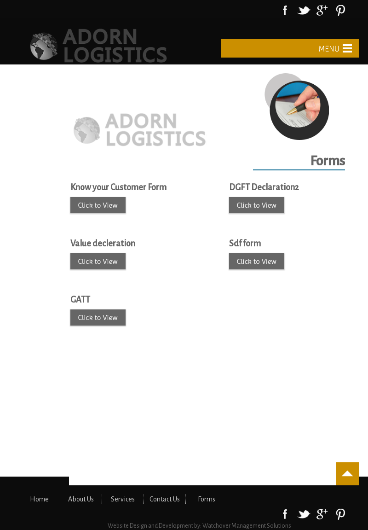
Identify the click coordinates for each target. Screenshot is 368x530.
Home (39, 499)
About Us (81, 499)
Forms (206, 499)
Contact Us (165, 499)
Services (123, 499)
